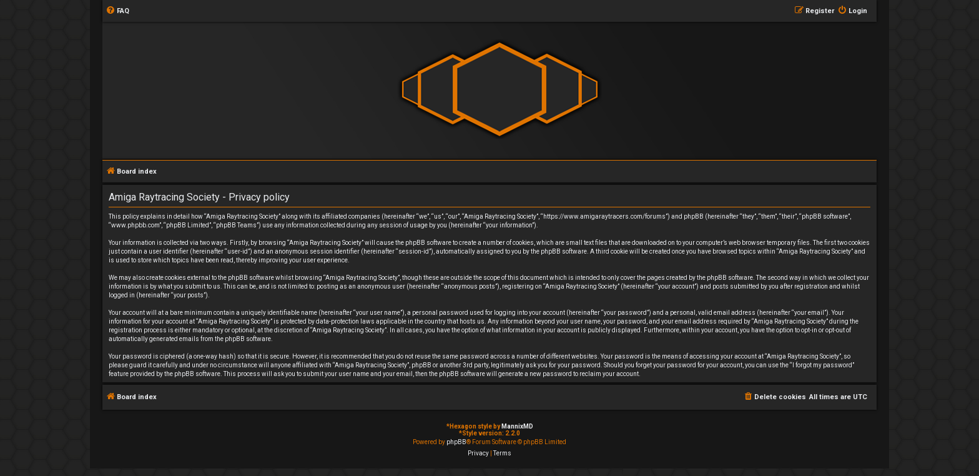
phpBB (456, 442)
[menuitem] (117, 11)
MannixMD (517, 426)
